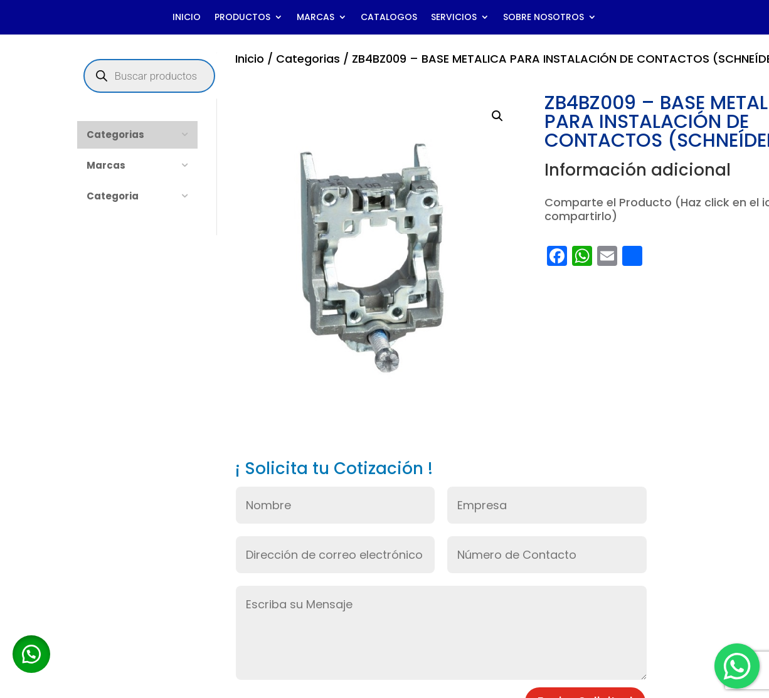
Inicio (249, 58)
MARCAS (315, 18)
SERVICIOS (454, 18)
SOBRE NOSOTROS (543, 18)
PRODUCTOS (242, 18)
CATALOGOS (389, 18)
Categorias (308, 58)
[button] (497, 116)
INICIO (186, 18)
